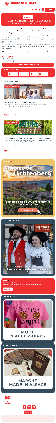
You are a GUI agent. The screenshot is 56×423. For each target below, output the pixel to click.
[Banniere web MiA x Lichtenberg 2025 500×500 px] (28, 214)
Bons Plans (15, 122)
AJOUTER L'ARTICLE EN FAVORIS (28, 65)
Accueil (14, 23)
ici (12, 54)
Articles (20, 23)
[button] (13, 74)
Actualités (8, 86)
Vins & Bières (15, 86)
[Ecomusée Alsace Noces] (28, 274)
